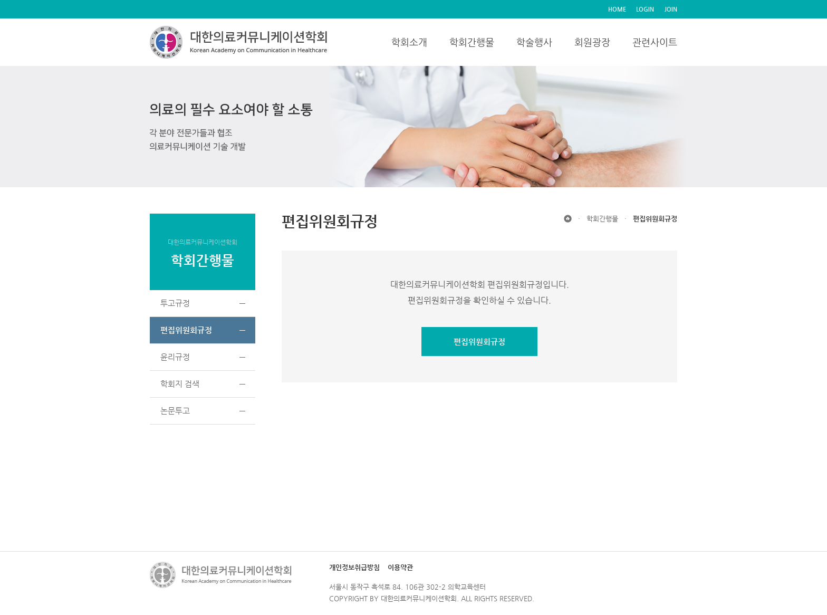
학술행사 (534, 41)
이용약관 (400, 567)
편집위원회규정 (479, 341)
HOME (617, 9)
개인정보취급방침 (354, 567)
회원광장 (592, 41)
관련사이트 (654, 41)
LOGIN (645, 9)
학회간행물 (471, 41)
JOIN (671, 9)
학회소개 (409, 41)
